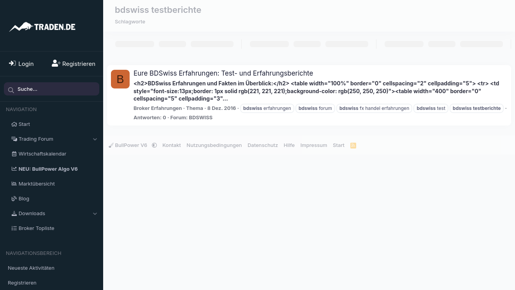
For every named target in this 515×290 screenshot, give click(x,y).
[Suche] (51, 88)
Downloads (32, 213)
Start (24, 124)
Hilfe (289, 145)
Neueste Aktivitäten (31, 268)
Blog (24, 198)
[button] (94, 138)
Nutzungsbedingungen (214, 145)
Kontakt (171, 145)
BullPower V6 (129, 145)
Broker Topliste (36, 228)
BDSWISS (201, 117)
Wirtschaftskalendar (43, 153)
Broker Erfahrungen (158, 108)
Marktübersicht (37, 183)
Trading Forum (36, 139)
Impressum (314, 145)
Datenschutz (263, 145)
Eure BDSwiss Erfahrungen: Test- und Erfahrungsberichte (223, 73)
